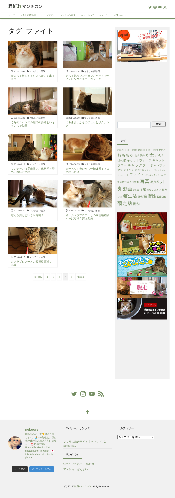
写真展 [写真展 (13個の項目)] (154, 182)
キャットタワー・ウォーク (94, 15)
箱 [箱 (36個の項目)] (145, 196)
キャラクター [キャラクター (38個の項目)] (138, 165)
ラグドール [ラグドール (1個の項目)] (158, 175)
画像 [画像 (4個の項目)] (140, 196)
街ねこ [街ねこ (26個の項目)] (138, 204)
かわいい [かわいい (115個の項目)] (154, 155)
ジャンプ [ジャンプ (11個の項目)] (156, 165)
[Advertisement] (146, 91)
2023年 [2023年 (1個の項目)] (156, 150)
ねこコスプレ (48, 15)
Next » (81, 276)
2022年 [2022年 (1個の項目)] (135, 150)
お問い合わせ (120, 15)
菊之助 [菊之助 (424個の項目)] (124, 203)
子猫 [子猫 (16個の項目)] (143, 189)
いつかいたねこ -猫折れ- (79, 464)
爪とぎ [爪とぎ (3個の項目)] (157, 189)
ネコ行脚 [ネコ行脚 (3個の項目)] (139, 170)
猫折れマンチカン (82, 486)
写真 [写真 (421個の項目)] (145, 181)
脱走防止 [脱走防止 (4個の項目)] (161, 196)
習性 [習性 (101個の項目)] (152, 196)
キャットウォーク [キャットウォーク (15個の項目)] (139, 160)
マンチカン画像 (68, 15)
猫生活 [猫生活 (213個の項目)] (130, 195)
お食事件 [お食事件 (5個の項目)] (139, 155)
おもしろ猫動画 (28, 15)
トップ (11, 15)
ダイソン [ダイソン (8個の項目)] (128, 169)
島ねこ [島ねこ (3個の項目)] (150, 189)
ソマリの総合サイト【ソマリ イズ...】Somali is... (86, 443)
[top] (87, 412)
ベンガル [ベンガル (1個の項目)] (149, 175)
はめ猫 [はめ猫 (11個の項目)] (121, 160)
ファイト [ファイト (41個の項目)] (136, 175)
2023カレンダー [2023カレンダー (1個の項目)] (145, 150)
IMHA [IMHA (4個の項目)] (162, 149)
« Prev (38, 276)
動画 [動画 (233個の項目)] (127, 188)
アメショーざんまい (75, 469)
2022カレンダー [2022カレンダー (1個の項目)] (124, 150)
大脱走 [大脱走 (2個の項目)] (136, 190)
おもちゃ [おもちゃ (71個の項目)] (125, 155)
